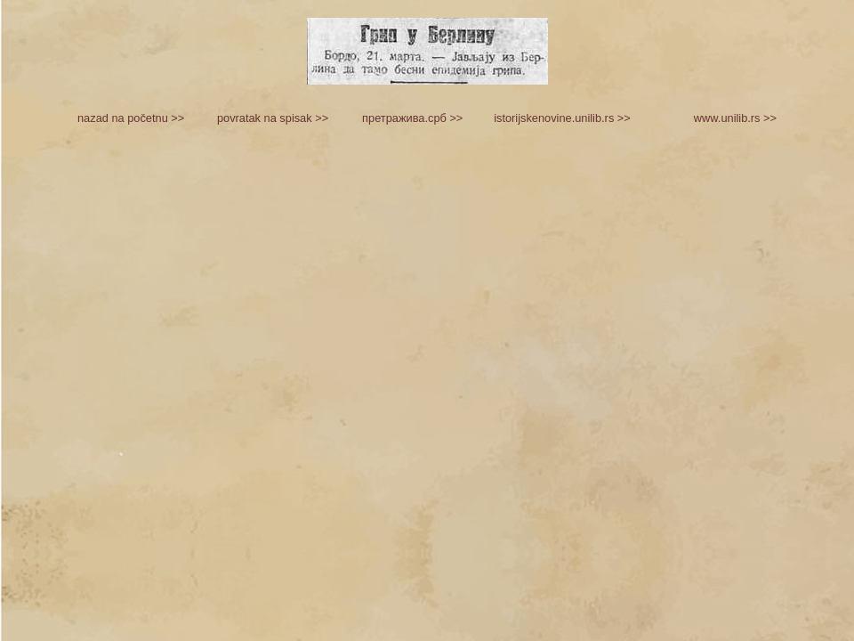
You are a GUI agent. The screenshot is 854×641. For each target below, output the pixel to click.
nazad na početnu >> (130, 118)
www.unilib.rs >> (735, 118)
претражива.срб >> (412, 118)
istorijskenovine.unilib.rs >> (562, 118)
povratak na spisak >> (272, 118)
